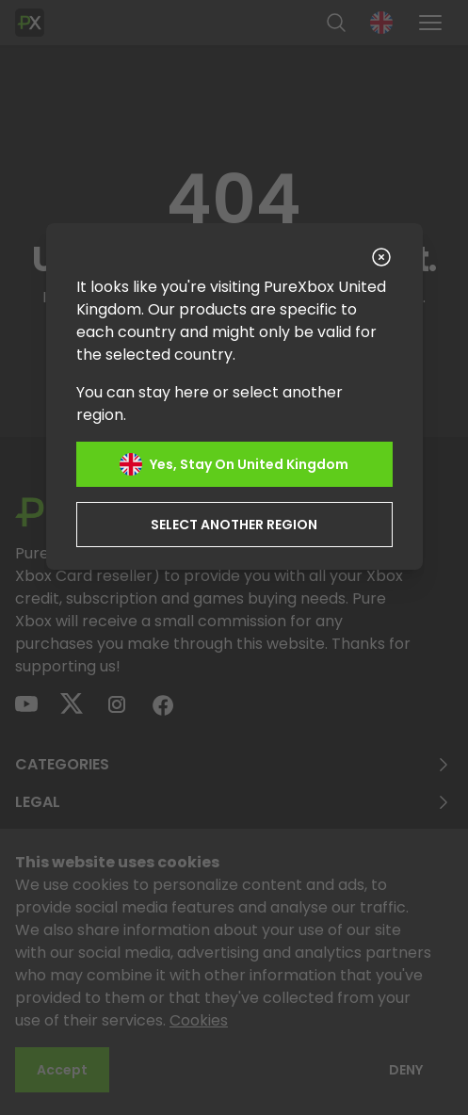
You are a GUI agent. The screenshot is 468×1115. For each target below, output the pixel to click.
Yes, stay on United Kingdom (234, 464)
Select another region (234, 524)
